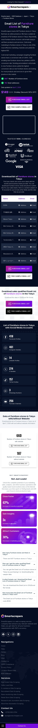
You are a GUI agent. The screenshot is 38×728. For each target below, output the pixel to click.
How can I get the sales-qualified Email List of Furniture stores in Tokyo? (16, 564)
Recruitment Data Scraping (10, 691)
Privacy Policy (6, 667)
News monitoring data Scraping (12, 694)
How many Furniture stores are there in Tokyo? (16, 553)
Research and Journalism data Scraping (15, 700)
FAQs (3, 649)
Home (3, 646)
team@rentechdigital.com (12, 715)
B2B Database (17, 16)
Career (3, 652)
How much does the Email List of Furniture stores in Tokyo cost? (17, 593)
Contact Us (27, 2)
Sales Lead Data (7, 685)
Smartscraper (5, 16)
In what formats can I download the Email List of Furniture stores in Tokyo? (17, 580)
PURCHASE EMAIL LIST (19, 99)
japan (26, 16)
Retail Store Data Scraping (10, 697)
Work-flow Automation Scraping (12, 703)
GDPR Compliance (7, 664)
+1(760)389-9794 (9, 712)
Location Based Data (8, 670)
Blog (2, 655)
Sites (3, 658)
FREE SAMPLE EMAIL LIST (19, 107)
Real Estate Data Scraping (10, 682)
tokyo (32, 16)
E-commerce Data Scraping (11, 688)
